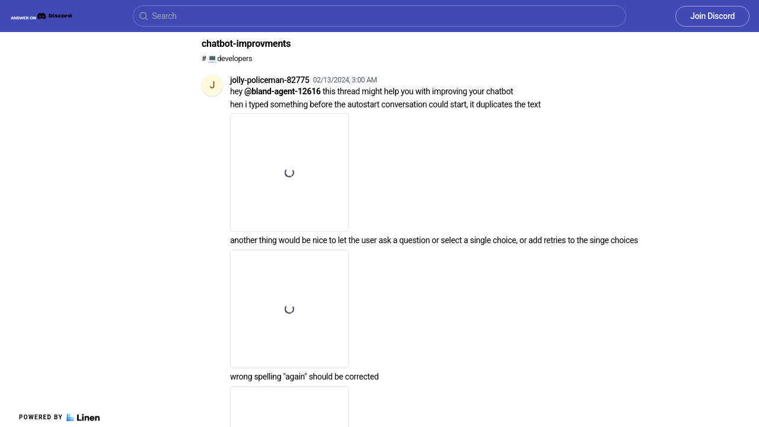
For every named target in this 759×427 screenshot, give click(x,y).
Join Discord (712, 16)
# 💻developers (227, 58)
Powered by (59, 417)
